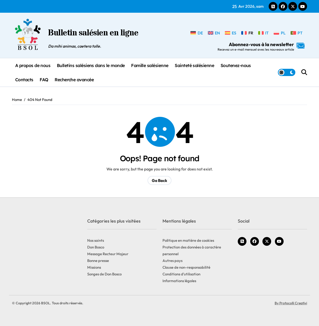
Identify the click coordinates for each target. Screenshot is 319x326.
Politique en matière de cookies (188, 240)
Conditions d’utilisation (181, 274)
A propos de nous (33, 65)
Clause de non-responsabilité (186, 267)
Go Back (159, 180)
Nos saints (95, 240)
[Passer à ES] (230, 32)
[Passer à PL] (279, 32)
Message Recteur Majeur (107, 253)
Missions (94, 267)
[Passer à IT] (263, 32)
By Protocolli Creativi (291, 303)
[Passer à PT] (296, 32)
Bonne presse (98, 260)
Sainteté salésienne (194, 65)
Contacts (24, 79)
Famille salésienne (149, 65)
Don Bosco (95, 247)
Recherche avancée (74, 79)
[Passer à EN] (213, 32)
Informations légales (179, 280)
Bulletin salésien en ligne (93, 33)
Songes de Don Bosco (104, 274)
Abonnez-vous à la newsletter (261, 46)
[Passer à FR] (247, 32)
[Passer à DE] (196, 32)
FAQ (44, 79)
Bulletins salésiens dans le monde (91, 65)
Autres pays (172, 260)
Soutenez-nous (236, 65)
